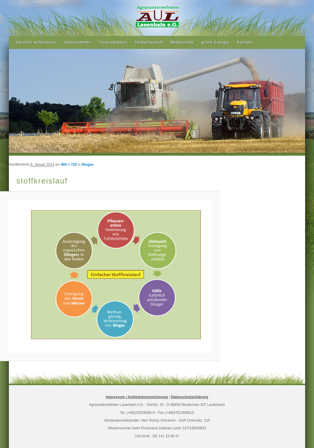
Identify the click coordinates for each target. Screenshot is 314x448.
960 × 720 (69, 164)
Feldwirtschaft (149, 42)
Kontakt (244, 42)
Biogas (88, 164)
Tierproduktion (113, 42)
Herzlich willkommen (36, 42)
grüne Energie (215, 42)
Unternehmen (77, 42)
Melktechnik (182, 42)
